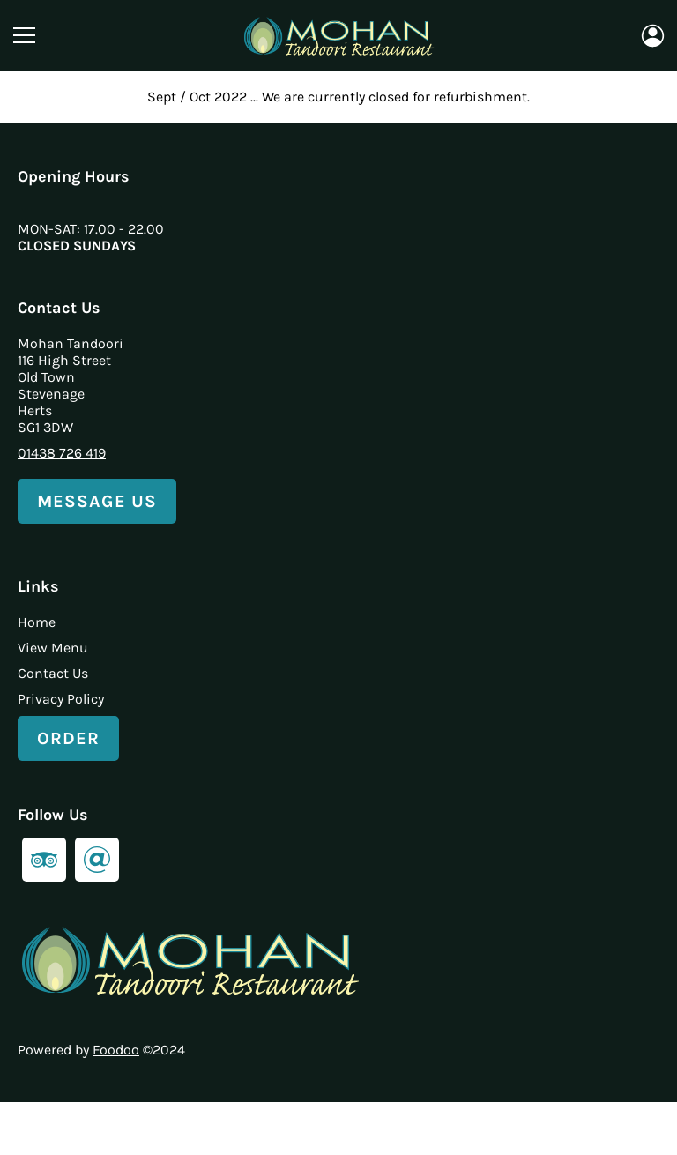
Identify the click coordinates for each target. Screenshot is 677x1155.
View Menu (53, 647)
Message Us (97, 501)
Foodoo (116, 1049)
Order (68, 738)
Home (37, 622)
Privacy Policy (61, 698)
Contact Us (53, 673)
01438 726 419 (62, 452)
